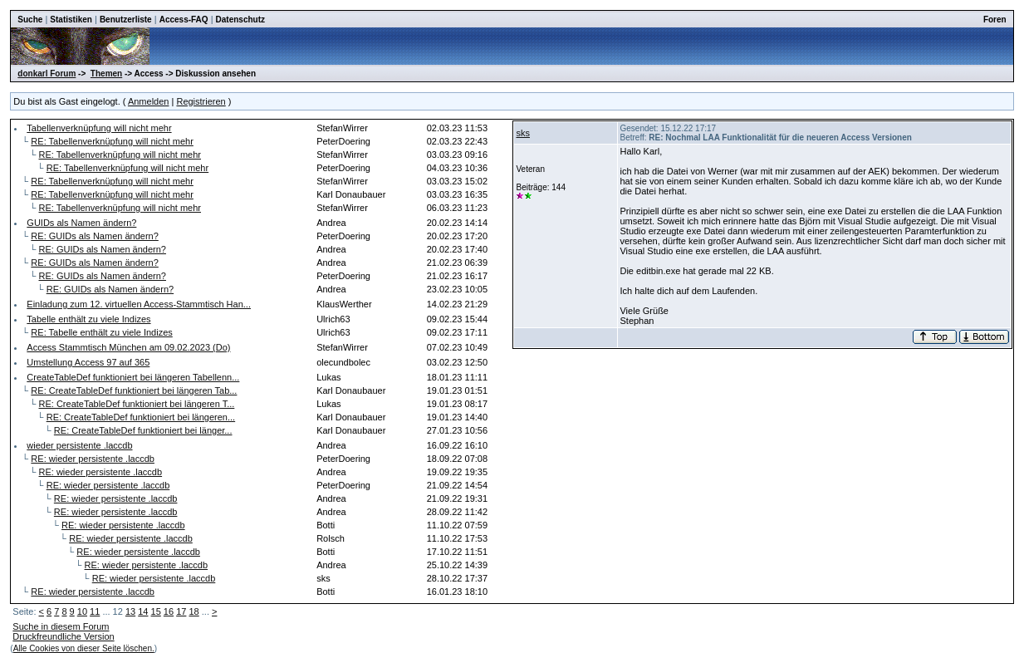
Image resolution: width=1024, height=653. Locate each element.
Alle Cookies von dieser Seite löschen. (83, 648)
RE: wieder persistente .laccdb (92, 459)
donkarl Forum (46, 73)
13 (130, 611)
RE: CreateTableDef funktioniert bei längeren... (141, 417)
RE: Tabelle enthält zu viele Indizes (101, 332)
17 (181, 611)
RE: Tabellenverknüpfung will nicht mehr (112, 141)
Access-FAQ (183, 19)
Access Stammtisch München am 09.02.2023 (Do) (128, 347)
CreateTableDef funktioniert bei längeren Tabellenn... (133, 377)
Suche (29, 19)
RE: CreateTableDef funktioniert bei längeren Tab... (134, 390)
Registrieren (200, 101)
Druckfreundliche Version (63, 636)
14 (143, 611)
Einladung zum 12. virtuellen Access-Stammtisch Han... (139, 304)
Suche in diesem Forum (60, 626)
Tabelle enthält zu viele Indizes (88, 319)
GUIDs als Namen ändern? (81, 223)
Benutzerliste (126, 19)
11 (95, 611)
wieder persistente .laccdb (79, 445)
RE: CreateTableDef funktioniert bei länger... (143, 430)
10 (82, 611)
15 (156, 611)
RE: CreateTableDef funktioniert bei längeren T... (137, 404)
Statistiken (71, 19)
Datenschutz (240, 19)
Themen (106, 73)
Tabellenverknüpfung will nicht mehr (99, 128)
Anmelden (148, 101)
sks (523, 133)
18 (193, 611)
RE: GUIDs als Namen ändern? (94, 236)
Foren (995, 19)
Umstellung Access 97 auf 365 (88, 362)
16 (169, 611)
